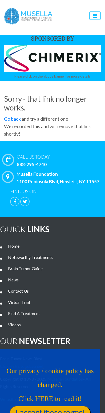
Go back (12, 119)
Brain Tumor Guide (25, 268)
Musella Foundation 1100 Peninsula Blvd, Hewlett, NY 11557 (52, 177)
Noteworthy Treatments (30, 257)
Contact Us (18, 290)
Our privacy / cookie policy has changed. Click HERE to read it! (48, 386)
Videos (14, 324)
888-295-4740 (55, 160)
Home (13, 245)
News (13, 279)
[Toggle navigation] (95, 16)
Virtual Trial (19, 302)
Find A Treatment (24, 313)
